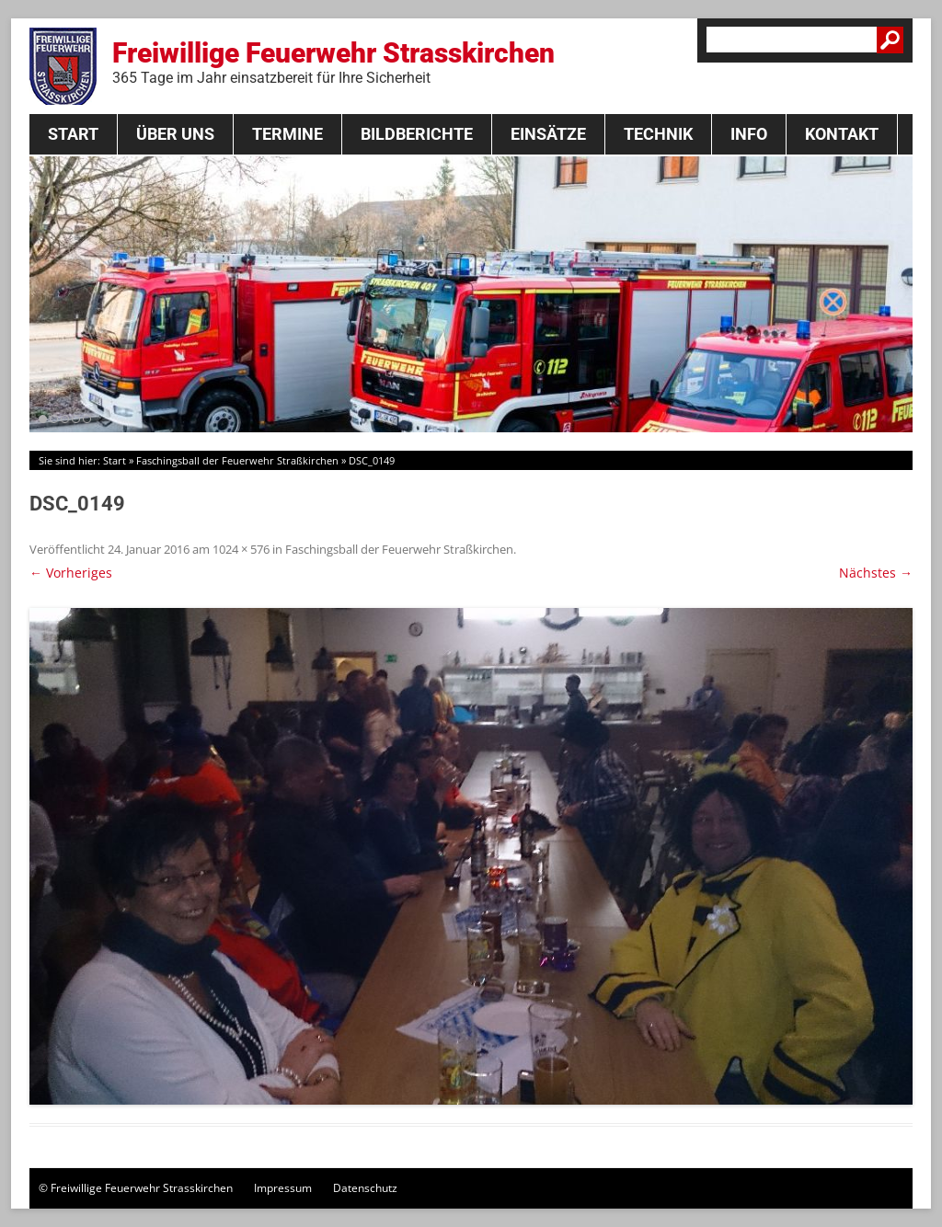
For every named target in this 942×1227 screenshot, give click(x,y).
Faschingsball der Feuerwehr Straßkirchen (237, 460)
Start (73, 133)
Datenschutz (365, 1188)
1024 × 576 (241, 549)
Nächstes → (876, 572)
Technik (658, 133)
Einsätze (548, 133)
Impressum (283, 1188)
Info (748, 133)
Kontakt (842, 133)
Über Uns (175, 133)
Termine (287, 133)
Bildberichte (417, 133)
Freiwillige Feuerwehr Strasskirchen (333, 61)
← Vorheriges (70, 572)
